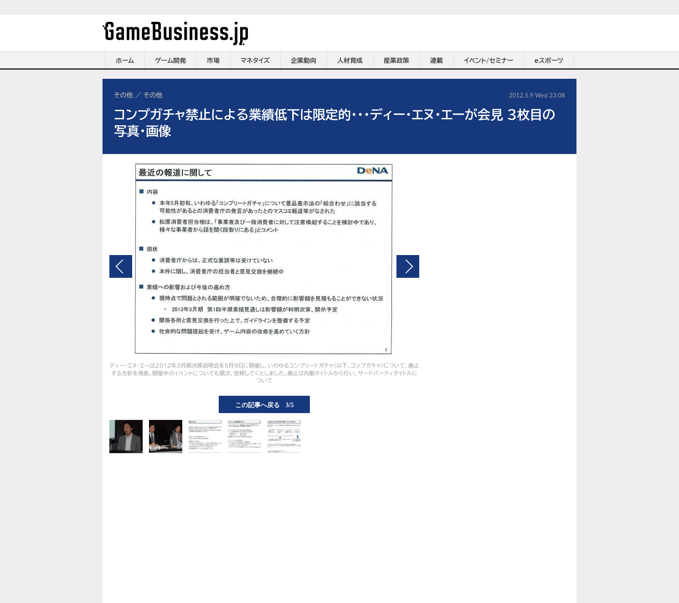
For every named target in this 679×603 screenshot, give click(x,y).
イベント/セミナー (489, 60)
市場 (213, 60)
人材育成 (350, 60)
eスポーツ (549, 60)
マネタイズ (255, 60)
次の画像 (407, 266)
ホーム (125, 60)
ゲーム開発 (170, 60)
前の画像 (120, 266)
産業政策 (396, 60)
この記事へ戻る (264, 404)
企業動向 (303, 60)
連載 (436, 60)
